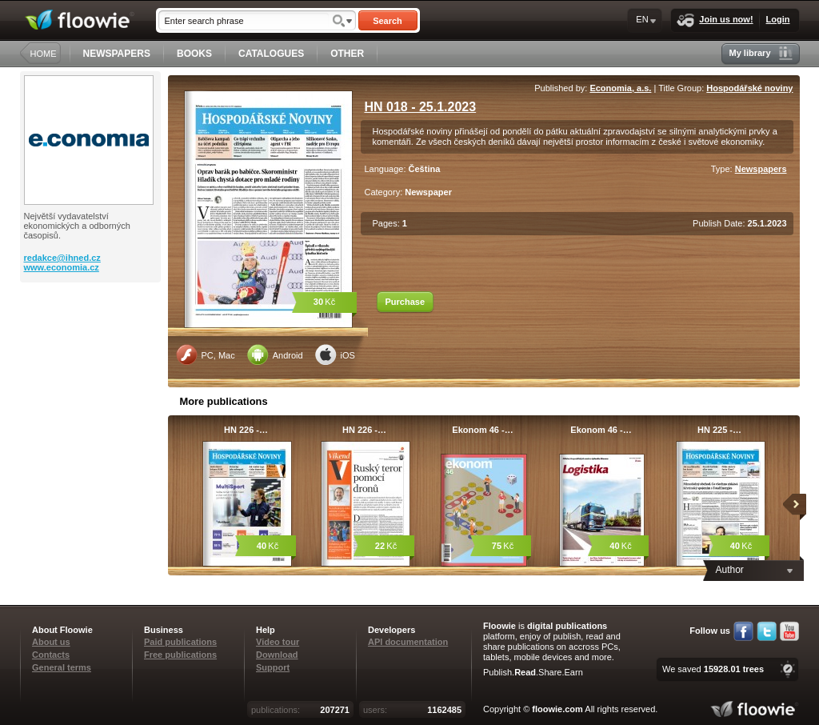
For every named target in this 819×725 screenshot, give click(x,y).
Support (273, 667)
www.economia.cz (61, 267)
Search (387, 21)
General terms (61, 667)
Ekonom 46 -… (482, 430)
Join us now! (715, 20)
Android (275, 354)
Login (778, 19)
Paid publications (180, 642)
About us (51, 642)
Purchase (405, 301)
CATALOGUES (271, 53)
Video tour (277, 642)
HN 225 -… (719, 430)
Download (277, 654)
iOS (335, 354)
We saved (713, 669)
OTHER (347, 53)
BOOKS (194, 53)
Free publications (180, 654)
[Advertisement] (92, 346)
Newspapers (761, 169)
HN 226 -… (246, 430)
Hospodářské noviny (749, 88)
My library (761, 53)
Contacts (51, 654)
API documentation (408, 642)
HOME (43, 53)
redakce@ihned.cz (62, 257)
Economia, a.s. (620, 88)
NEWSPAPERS (116, 53)
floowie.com (557, 709)
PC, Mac (205, 354)
